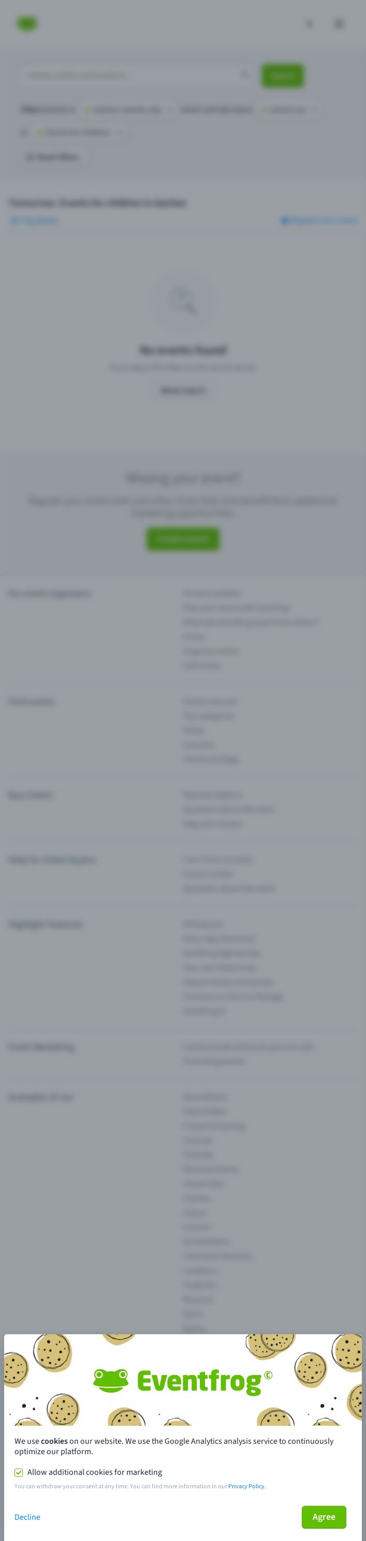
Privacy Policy (246, 1486)
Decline (27, 1517)
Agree (324, 1517)
